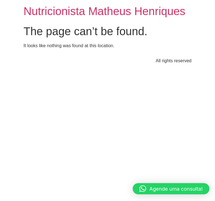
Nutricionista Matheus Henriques (104, 11)
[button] (171, 188)
